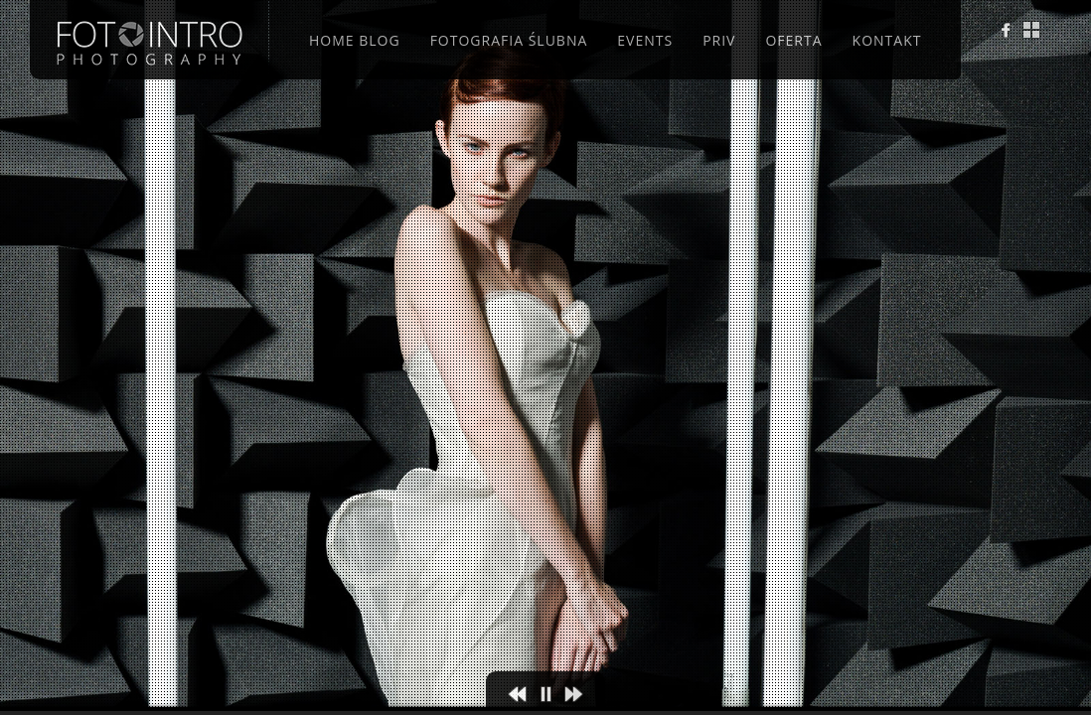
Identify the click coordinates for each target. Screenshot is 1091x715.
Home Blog (354, 40)
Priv (718, 40)
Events (645, 40)
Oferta (793, 40)
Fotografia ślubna (509, 40)
